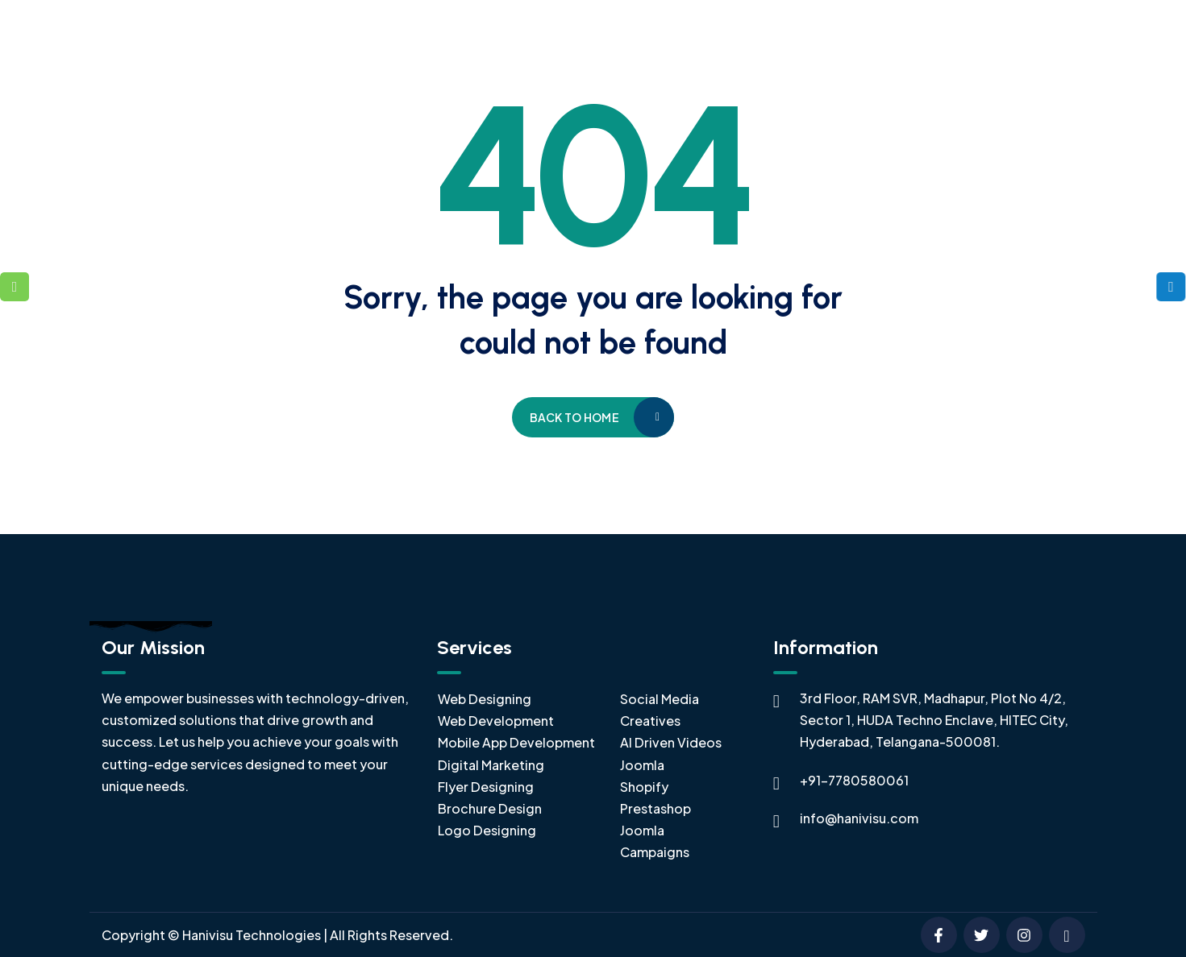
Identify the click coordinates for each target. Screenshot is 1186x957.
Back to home (574, 417)
